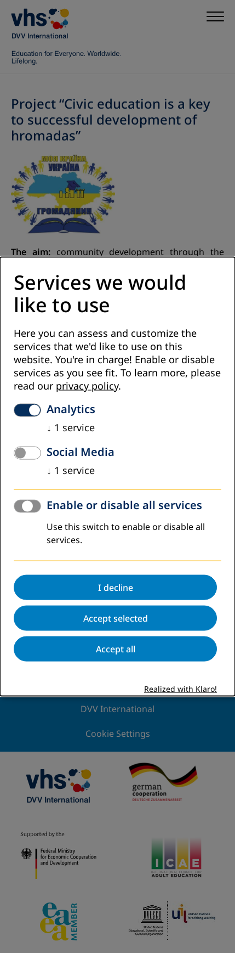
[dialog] (117, 476)
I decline (115, 588)
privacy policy (87, 386)
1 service (71, 428)
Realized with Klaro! (180, 689)
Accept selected (115, 618)
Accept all (115, 649)
